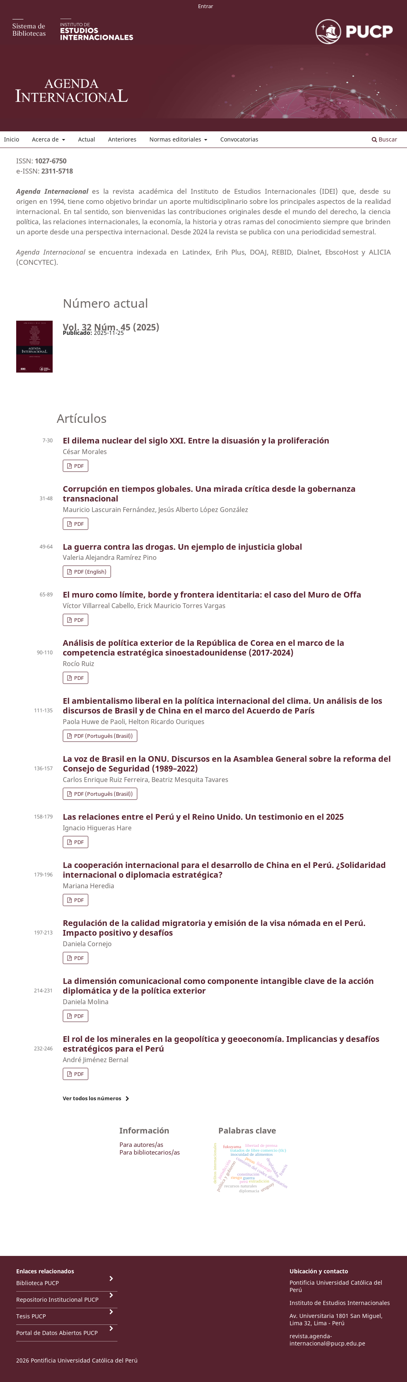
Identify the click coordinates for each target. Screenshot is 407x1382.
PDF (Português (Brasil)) (103, 735)
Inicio (11, 139)
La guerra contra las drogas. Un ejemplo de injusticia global (182, 546)
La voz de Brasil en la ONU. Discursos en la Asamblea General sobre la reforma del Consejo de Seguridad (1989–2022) (227, 763)
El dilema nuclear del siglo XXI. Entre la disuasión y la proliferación (196, 440)
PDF (78, 465)
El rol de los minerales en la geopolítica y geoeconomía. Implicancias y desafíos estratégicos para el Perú (221, 1043)
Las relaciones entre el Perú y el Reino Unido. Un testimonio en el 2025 (203, 816)
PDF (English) (90, 571)
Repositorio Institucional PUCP (57, 1299)
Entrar (205, 6)
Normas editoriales (176, 139)
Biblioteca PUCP (37, 1283)
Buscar (384, 139)
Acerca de (46, 139)
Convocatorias (239, 139)
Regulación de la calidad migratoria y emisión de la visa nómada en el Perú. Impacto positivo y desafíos (214, 927)
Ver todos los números (92, 1098)
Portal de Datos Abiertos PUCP (57, 1333)
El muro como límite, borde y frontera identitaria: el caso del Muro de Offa (212, 594)
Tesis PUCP (31, 1316)
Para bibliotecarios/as (149, 1152)
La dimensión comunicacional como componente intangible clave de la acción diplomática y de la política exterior (218, 985)
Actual (86, 139)
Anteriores (122, 139)
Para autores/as (141, 1144)
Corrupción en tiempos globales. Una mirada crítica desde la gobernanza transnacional (209, 493)
